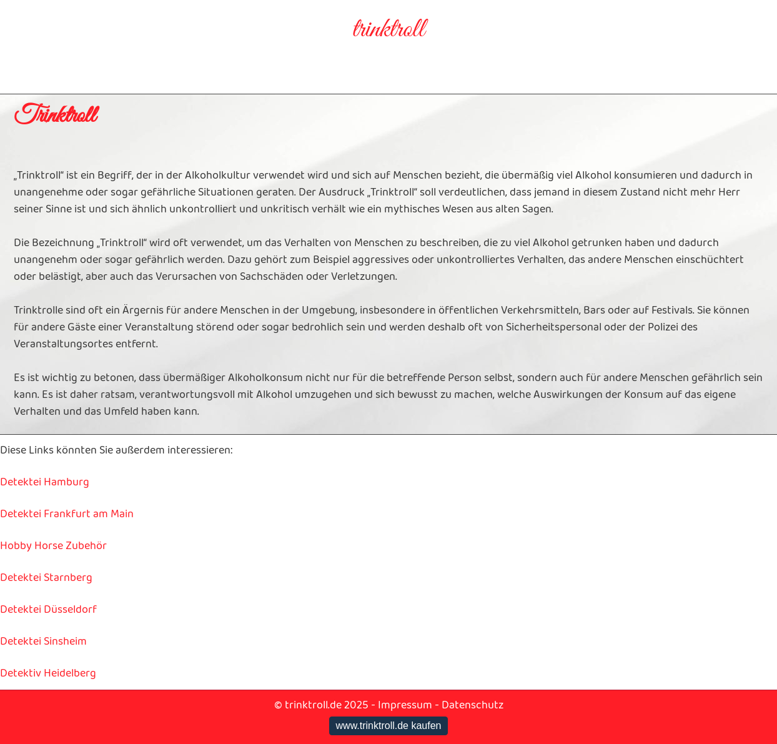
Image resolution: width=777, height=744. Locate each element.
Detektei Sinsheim (43, 641)
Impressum (405, 705)
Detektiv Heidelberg (48, 673)
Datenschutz (472, 705)
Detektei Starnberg (46, 578)
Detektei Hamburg (44, 482)
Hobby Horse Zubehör (53, 546)
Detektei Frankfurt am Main (67, 514)
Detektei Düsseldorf (48, 609)
